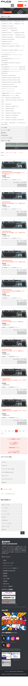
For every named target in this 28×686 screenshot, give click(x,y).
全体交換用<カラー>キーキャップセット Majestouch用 (11, 72)
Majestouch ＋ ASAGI (6, 23)
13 (20, 431)
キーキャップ (4, 465)
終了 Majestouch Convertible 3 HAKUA (11, 97)
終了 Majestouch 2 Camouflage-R (9, 115)
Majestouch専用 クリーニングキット (10, 43)
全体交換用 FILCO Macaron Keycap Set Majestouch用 (10, 63)
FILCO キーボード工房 (8, 563)
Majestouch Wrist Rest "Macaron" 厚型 (10, 77)
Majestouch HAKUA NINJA (7, 39)
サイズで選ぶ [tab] (14, 127)
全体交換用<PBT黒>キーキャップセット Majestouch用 (11, 59)
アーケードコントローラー (7, 479)
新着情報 (5, 576)
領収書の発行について (14, 447)
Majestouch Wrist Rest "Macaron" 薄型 (10, 79)
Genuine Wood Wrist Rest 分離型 (9, 86)
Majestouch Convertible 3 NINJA (9, 28)
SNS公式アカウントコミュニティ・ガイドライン (11, 649)
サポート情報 (6, 578)
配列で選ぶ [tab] (14, 132)
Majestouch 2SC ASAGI (7, 34)
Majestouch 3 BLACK (6, 32)
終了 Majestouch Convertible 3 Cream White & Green (12, 100)
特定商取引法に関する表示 (9, 570)
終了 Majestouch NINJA (7, 110)
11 (12, 431)
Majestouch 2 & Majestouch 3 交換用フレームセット (13, 46)
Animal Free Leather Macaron (8, 75)
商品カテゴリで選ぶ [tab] (14, 16)
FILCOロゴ (4, 482)
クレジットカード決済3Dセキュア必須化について (14, 452)
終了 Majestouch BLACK (7, 108)
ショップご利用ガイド (14, 443)
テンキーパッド (5, 475)
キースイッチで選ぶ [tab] (14, 130)
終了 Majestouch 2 (6, 104)
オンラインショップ (7, 565)
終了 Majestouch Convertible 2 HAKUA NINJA (12, 119)
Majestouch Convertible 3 (7, 25)
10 (9, 431)
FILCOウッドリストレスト (7, 88)
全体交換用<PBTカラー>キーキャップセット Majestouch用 (12, 55)
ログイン (20, 5)
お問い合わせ (6, 583)
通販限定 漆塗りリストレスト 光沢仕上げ (11, 93)
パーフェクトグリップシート (8, 52)
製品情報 (5, 573)
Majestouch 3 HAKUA (6, 21)
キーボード (4, 462)
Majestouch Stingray (20, 37)
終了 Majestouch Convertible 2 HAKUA (11, 113)
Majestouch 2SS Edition (7, 37)
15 (2, 433)
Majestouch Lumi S (20, 34)
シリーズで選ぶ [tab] (14, 19)
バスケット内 (6, 489)
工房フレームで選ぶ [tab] (14, 140)
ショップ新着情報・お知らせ (14, 439)
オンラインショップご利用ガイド (10, 568)
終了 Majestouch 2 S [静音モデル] (9, 106)
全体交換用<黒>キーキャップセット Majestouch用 (13, 66)
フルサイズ (21, 152)
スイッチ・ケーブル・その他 (8, 468)
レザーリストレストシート (8, 91)
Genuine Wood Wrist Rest (7, 84)
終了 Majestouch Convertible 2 (9, 117)
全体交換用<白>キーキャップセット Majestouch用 (13, 69)
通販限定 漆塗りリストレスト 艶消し (10, 95)
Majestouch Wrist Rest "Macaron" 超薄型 (11, 82)
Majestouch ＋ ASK (19, 21)
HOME (4, 560)
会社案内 (5, 581)
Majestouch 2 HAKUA (6, 41)
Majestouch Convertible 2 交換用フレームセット (12, 50)
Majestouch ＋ (5, 30)
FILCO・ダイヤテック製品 (11, 152)
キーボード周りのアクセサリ (8, 472)
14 (23, 431)
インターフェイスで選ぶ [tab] (14, 137)
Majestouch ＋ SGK (19, 23)
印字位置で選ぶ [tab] (14, 135)
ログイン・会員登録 (7, 586)
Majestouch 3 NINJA (19, 32)
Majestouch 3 (14, 30)
